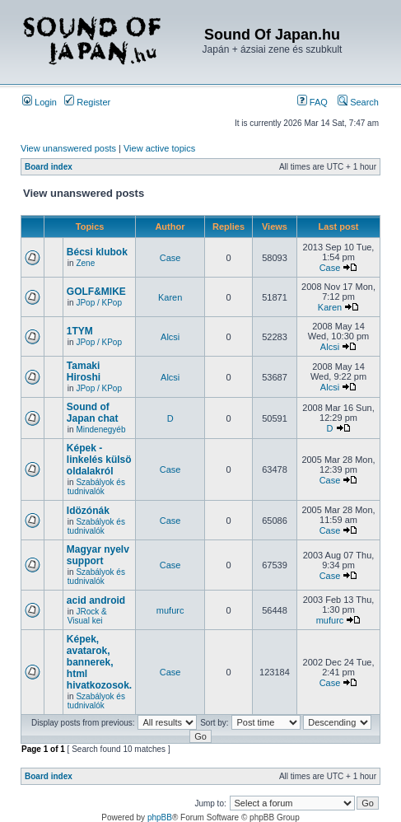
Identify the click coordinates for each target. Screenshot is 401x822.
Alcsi (170, 337)
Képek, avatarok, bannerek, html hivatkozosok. (99, 662)
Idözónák (88, 510)
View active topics (159, 148)
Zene (85, 263)
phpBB (159, 817)
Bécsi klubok (97, 252)
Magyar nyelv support (98, 555)
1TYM (80, 331)
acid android (96, 600)
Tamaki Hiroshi (83, 371)
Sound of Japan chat (93, 412)
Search (358, 102)
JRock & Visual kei (87, 616)
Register (87, 102)
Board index (48, 166)
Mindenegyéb (100, 429)
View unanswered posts (68, 148)
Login (39, 102)
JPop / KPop (99, 302)
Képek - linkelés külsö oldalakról (99, 459)
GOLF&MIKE (96, 291)
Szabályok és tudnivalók (96, 487)
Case (170, 258)
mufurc (170, 610)
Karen (170, 297)
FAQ (312, 102)
